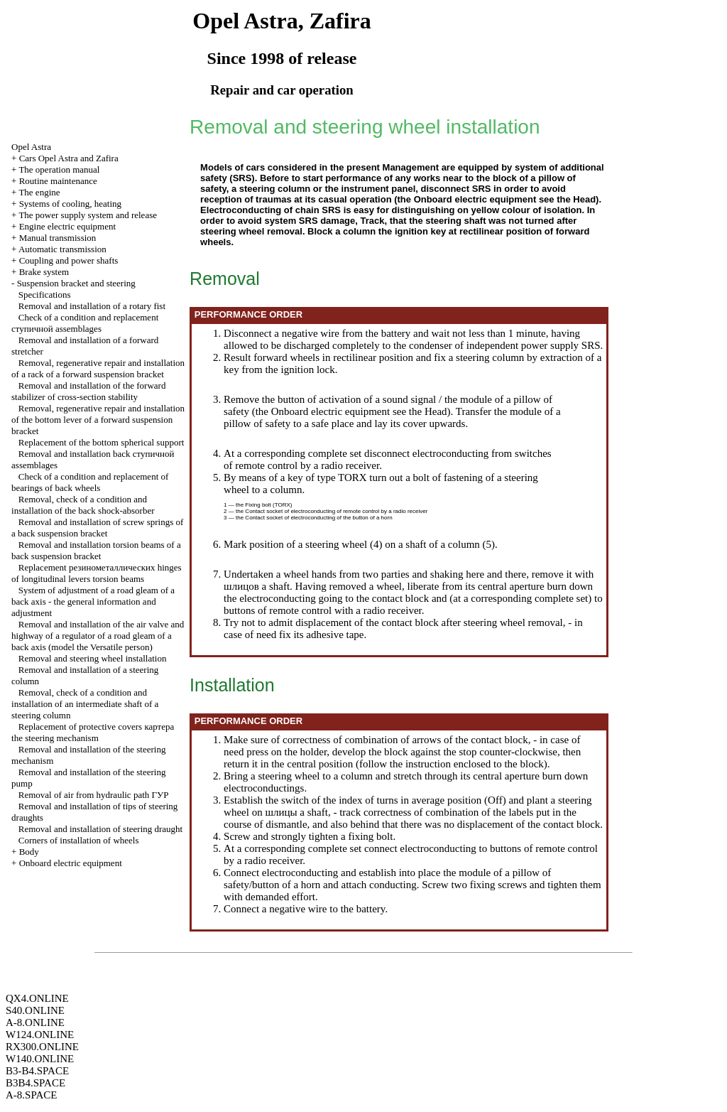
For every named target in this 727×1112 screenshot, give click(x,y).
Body (29, 851)
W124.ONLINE (40, 1034)
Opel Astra (31, 146)
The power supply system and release (87, 215)
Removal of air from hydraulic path (93, 794)
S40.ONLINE (35, 1010)
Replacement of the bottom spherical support (101, 442)
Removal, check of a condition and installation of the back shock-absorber (82, 505)
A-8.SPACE (31, 1095)
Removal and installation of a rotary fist (91, 306)
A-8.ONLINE (35, 1022)
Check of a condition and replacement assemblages (84, 323)
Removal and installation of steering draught (100, 829)
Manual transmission (58, 237)
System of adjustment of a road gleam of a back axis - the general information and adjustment (93, 601)
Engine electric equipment (67, 226)
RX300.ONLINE (42, 1046)
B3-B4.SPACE (37, 1070)
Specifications (44, 294)
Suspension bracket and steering (76, 283)
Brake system (44, 271)
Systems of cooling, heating (70, 203)
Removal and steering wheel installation (92, 658)
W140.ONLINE (40, 1058)
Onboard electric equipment (70, 863)
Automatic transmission (62, 249)
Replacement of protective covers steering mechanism (92, 732)
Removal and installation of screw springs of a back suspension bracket (97, 528)
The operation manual (58, 169)
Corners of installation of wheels (78, 840)
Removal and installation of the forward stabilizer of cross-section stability (88, 391)
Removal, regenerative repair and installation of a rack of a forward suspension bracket (98, 368)
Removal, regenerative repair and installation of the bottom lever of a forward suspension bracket (98, 419)
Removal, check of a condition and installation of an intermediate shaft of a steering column (84, 703)
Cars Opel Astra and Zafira (69, 158)
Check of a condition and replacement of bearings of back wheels (89, 482)
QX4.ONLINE (37, 998)
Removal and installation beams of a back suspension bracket (96, 550)
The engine (39, 192)
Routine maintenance (58, 181)
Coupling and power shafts (69, 260)
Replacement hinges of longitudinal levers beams (96, 573)
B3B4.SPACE (35, 1083)
